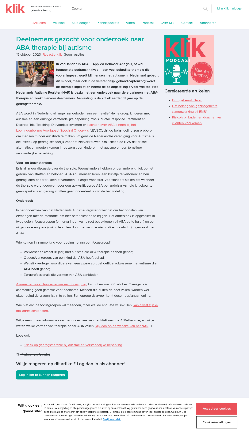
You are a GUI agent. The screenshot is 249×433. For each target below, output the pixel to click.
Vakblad (59, 23)
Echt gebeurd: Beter (187, 100)
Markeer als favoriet (33, 354)
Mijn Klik (223, 8)
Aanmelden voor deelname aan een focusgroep (51, 284)
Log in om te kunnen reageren (42, 375)
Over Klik (167, 23)
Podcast (148, 23)
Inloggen (237, 8)
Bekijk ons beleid (112, 419)
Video (130, 23)
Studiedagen (81, 23)
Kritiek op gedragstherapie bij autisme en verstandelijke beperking (73, 345)
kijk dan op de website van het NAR (121, 326)
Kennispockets (108, 23)
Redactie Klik (52, 55)
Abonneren (208, 23)
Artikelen (39, 23)
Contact (187, 23)
